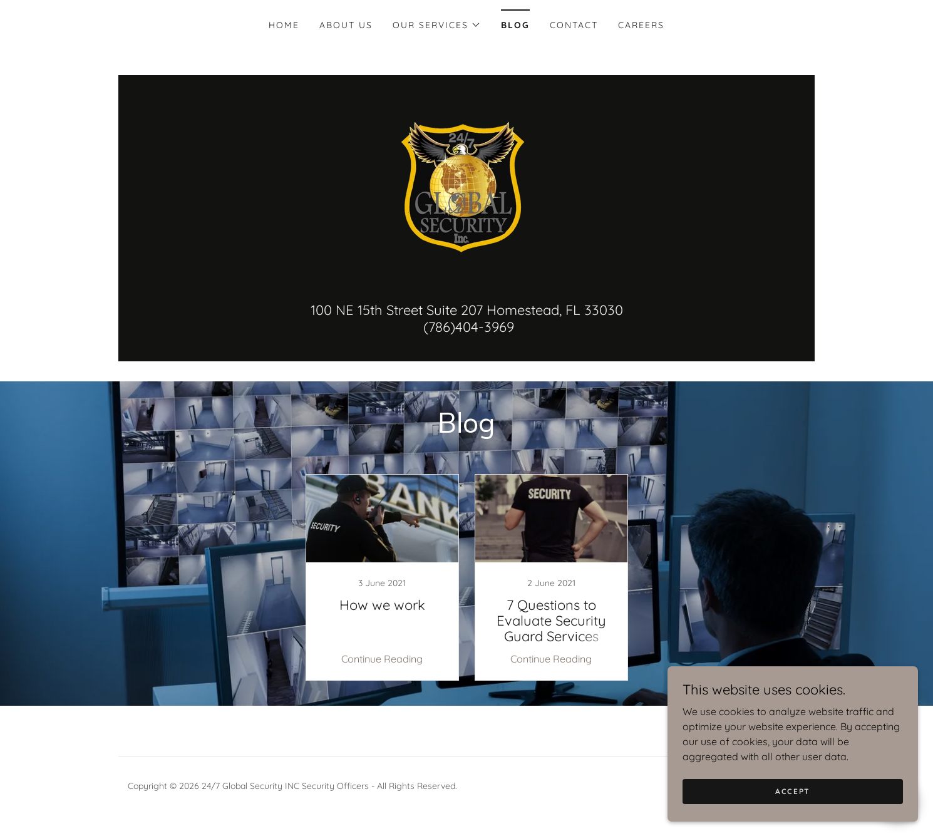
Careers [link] (641, 25)
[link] (466, 186)
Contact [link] (574, 25)
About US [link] (346, 25)
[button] (437, 25)
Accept (792, 791)
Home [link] (284, 25)
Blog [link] (515, 25)
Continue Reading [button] (382, 659)
